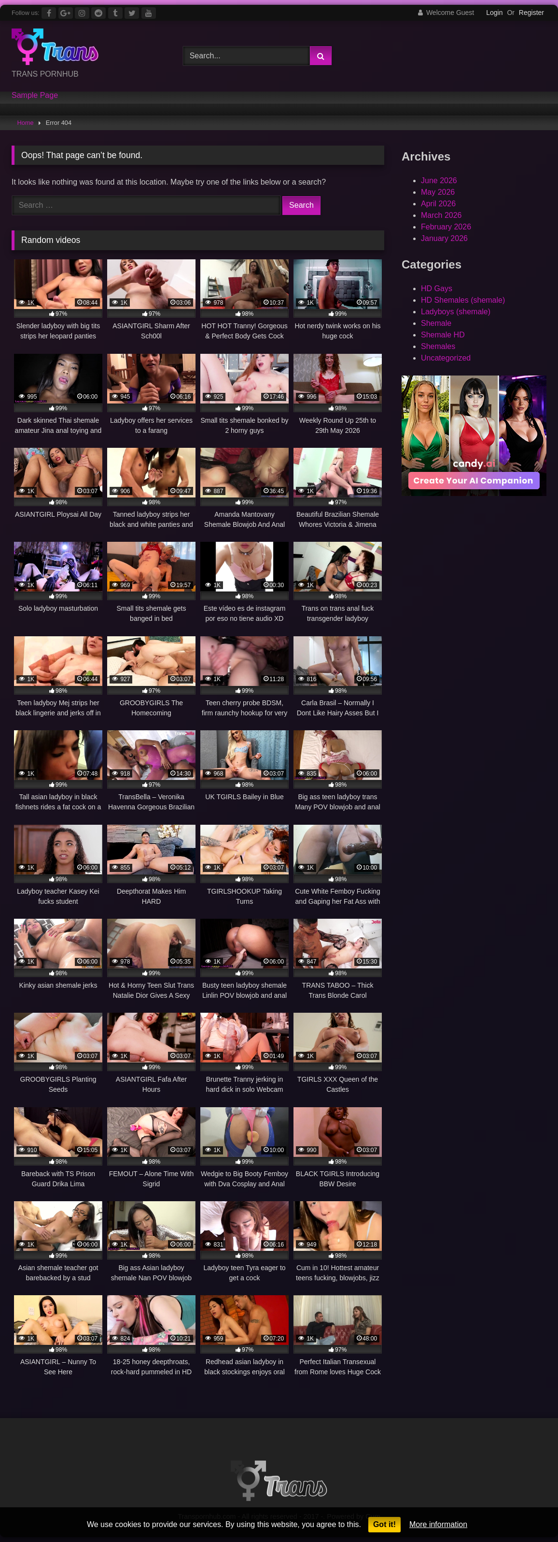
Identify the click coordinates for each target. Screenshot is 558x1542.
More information (438, 1524)
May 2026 (438, 192)
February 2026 (446, 227)
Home (25, 122)
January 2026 (444, 238)
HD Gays (436, 288)
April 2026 (438, 204)
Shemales (438, 346)
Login (494, 12)
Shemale (436, 323)
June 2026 (439, 180)
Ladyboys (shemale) (455, 312)
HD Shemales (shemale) (463, 300)
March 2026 (441, 215)
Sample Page (35, 95)
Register (531, 12)
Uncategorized (446, 358)
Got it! (384, 1524)
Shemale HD (443, 335)
